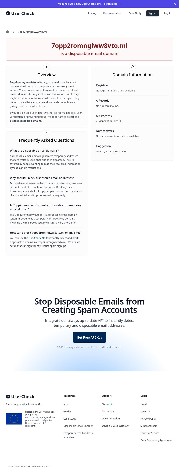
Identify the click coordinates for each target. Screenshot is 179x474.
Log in (167, 13)
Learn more (89, 3)
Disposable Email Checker (78, 425)
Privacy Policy (148, 418)
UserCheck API (37, 238)
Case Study (134, 13)
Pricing (92, 13)
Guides (67, 411)
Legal (144, 404)
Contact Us (108, 411)
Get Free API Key (89, 337)
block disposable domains (25, 120)
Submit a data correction (116, 425)
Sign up (152, 13)
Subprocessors (149, 425)
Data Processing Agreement (157, 440)
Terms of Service (150, 433)
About (66, 404)
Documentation (112, 13)
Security (145, 411)
